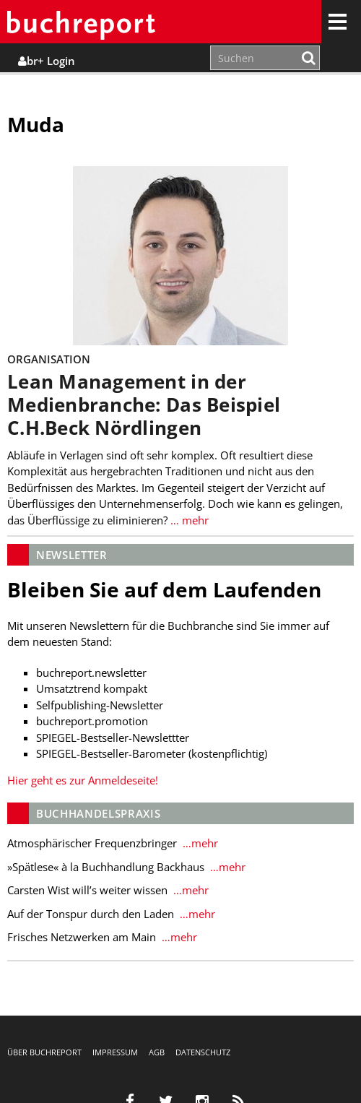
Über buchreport (44, 1052)
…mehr (199, 843)
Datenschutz (202, 1052)
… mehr (188, 520)
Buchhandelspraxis (98, 813)
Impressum (115, 1052)
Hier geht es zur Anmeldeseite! (82, 780)
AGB (157, 1052)
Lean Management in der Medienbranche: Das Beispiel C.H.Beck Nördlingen (143, 405)
